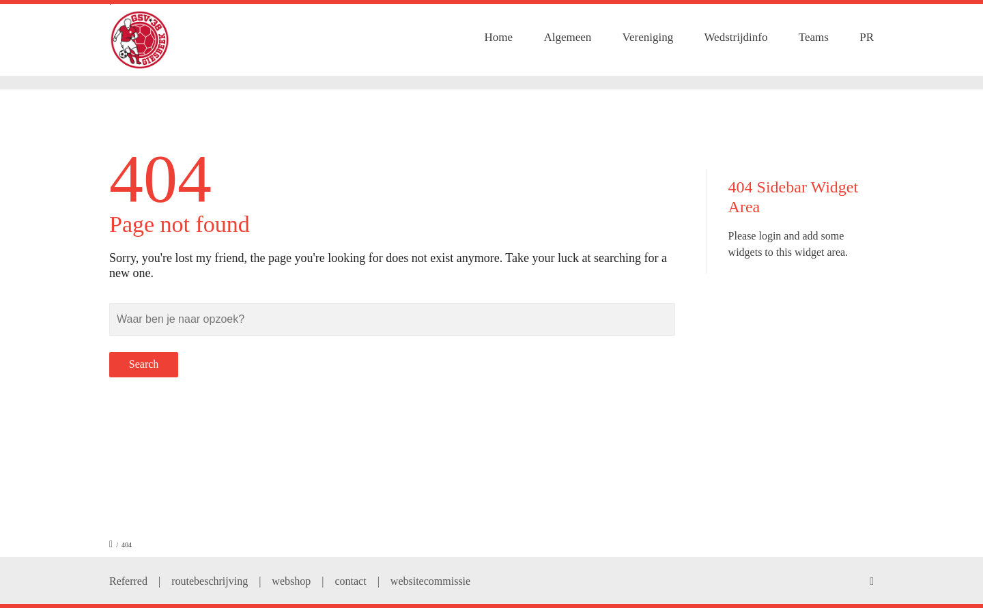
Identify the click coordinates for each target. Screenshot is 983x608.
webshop (291, 581)
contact (350, 581)
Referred (128, 581)
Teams (814, 37)
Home (499, 37)
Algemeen (567, 37)
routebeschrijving (209, 581)
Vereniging (648, 37)
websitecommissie (430, 581)
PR (866, 37)
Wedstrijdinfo (735, 37)
